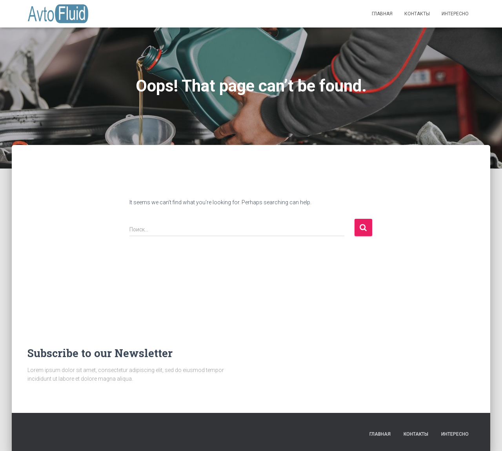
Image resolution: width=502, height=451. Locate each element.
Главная (382, 13)
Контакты (417, 13)
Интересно (455, 13)
